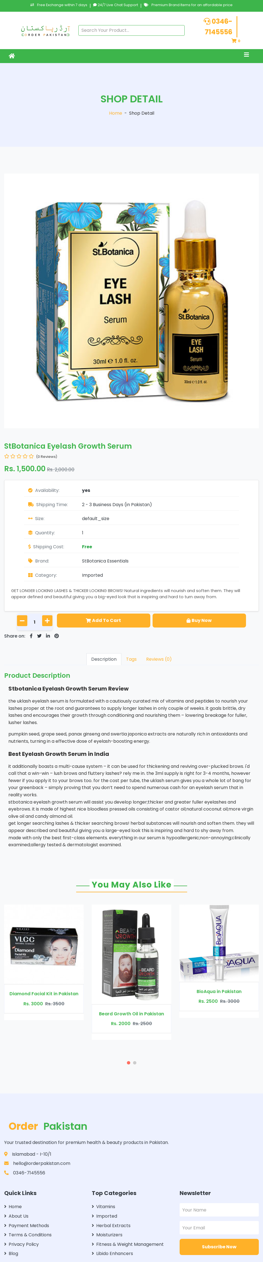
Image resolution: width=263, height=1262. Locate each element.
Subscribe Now (219, 1247)
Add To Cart (103, 620)
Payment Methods (26, 1225)
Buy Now (199, 620)
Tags (131, 659)
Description (104, 659)
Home (115, 113)
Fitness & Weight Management (128, 1244)
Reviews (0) (159, 659)
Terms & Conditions (28, 1235)
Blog (11, 1253)
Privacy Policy (21, 1244)
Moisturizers (107, 1235)
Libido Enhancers (112, 1253)
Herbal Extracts (111, 1225)
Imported (92, 575)
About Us (16, 1216)
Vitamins (103, 1206)
